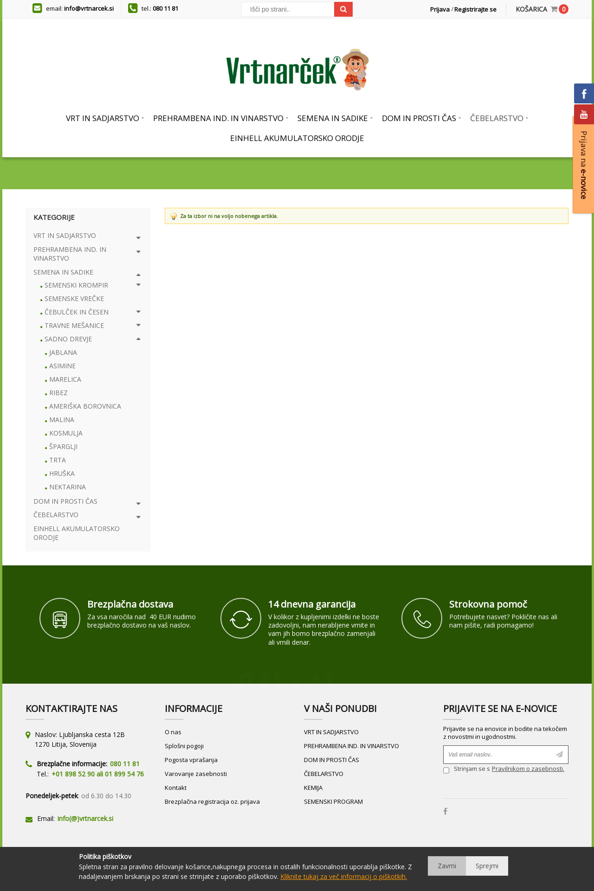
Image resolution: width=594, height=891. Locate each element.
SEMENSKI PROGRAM (333, 801)
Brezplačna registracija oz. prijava (212, 801)
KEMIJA (313, 787)
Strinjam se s (466, 769)
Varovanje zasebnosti (196, 773)
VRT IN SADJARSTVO (331, 732)
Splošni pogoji (184, 746)
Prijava (440, 9)
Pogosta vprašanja (191, 760)
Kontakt (176, 787)
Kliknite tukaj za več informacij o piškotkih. (343, 876)
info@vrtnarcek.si (89, 8)
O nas (173, 732)
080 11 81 (165, 8)
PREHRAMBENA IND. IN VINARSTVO (351, 746)
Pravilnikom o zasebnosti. (528, 768)
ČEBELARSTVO (323, 773)
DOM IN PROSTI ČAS (331, 760)
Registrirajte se (475, 9)
